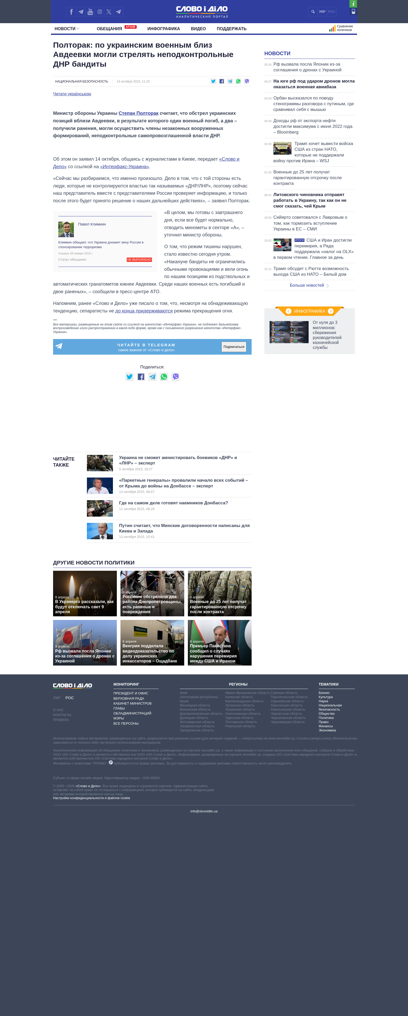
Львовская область (240, 907)
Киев (183, 891)
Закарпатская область (197, 924)
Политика (326, 916)
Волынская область (195, 907)
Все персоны (126, 921)
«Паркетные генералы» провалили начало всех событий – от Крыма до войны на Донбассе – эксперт (183, 684)
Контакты (62, 912)
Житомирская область (197, 920)
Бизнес (324, 891)
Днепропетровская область (201, 911)
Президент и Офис (130, 891)
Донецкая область (194, 916)
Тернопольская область (289, 895)
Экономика (327, 928)
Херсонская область (287, 903)
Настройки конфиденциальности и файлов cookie (91, 996)
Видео (198, 29)
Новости (67, 29)
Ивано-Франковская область (247, 891)
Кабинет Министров (132, 901)
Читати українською (72, 94)
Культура (326, 895)
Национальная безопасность (81, 81)
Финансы (326, 924)
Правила (61, 917)
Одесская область (239, 916)
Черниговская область (288, 916)
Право (324, 920)
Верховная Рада (128, 896)
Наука (323, 899)
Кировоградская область (244, 899)
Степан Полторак (138, 222)
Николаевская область (243, 911)
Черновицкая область (288, 920)
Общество (327, 911)
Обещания (117, 28)
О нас (58, 908)
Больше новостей (309, 350)
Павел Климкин (92, 356)
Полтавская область (241, 920)
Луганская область (240, 903)
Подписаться (234, 479)
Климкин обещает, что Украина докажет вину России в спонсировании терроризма (101, 377)
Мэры (118, 916)
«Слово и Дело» (87, 984)
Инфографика (164, 29)
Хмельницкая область (288, 907)
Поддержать (231, 29)
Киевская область (239, 895)
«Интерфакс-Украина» (124, 299)
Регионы (238, 882)
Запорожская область (197, 928)
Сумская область (284, 891)
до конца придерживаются (144, 443)
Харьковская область (287, 899)
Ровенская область (240, 924)
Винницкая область (195, 903)
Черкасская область (286, 911)
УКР (322, 12)
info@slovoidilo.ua (204, 1009)
